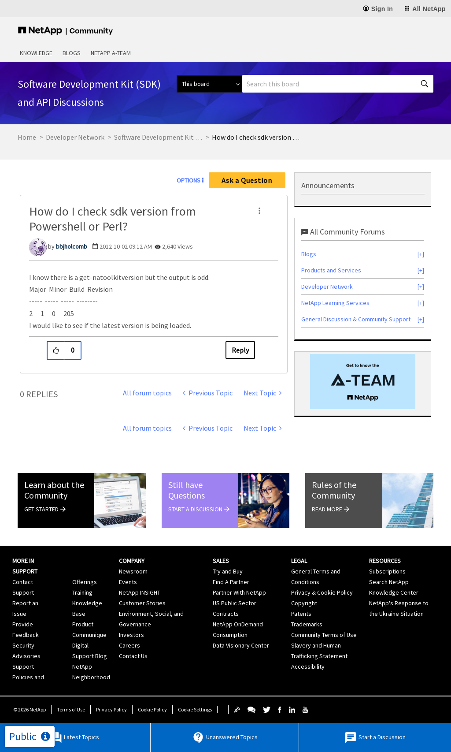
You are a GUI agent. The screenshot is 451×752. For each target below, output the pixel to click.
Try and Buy (228, 571)
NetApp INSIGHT (139, 592)
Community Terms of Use (324, 635)
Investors (131, 635)
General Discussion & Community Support (355, 319)
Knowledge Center (393, 592)
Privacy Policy (111, 709)
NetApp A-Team (111, 53)
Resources (385, 561)
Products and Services (331, 270)
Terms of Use (71, 709)
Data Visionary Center (241, 645)
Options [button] (188, 180)
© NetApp (29, 709)
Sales (221, 561)
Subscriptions (387, 571)
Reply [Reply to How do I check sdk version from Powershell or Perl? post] (240, 350)
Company (131, 561)
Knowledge (36, 53)
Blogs (72, 53)
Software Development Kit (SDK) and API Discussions (158, 137)
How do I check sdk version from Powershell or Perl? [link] (256, 137)
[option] (362, 381)
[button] (259, 210)
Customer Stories (142, 603)
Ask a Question (247, 180)
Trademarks (306, 624)
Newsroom (133, 571)
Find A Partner (231, 582)
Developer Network (75, 137)
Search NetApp (389, 582)
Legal (299, 561)
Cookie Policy (152, 709)
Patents (301, 614)
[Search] (337, 84)
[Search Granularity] (209, 84)
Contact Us (133, 656)
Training (82, 592)
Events (128, 582)
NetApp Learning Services (335, 303)
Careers (129, 645)
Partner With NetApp (239, 592)
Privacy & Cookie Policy (322, 592)
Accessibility (308, 666)
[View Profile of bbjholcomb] (71, 246)
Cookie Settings (195, 709)
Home (27, 137)
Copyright (304, 603)
